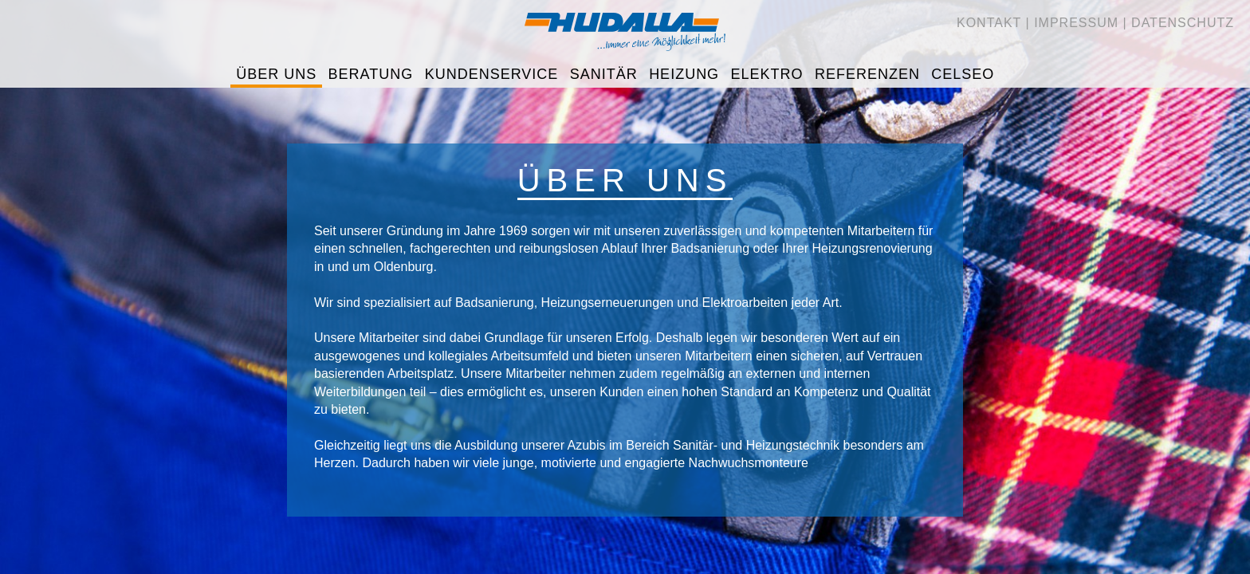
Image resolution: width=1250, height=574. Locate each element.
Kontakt (989, 22)
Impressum (1076, 22)
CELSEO (962, 74)
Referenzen (867, 74)
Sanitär (604, 74)
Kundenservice (492, 74)
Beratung (371, 74)
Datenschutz (1182, 22)
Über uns (276, 74)
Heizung (684, 74)
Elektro (767, 74)
